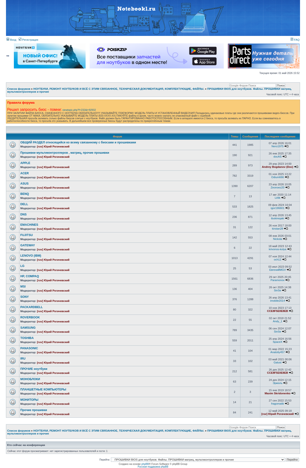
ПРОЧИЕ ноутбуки (33, 369)
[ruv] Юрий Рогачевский (53, 146)
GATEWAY (27, 245)
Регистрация (28, 39)
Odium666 (277, 177)
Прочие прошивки (33, 410)
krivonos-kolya (277, 249)
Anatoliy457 (277, 352)
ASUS (24, 183)
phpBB (145, 464)
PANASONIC (29, 348)
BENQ (24, 194)
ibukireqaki (277, 218)
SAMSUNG (28, 327)
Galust (277, 362)
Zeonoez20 (277, 187)
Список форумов (18, 88)
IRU (22, 358)
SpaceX (277, 341)
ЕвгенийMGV (277, 269)
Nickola (277, 238)
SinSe (277, 290)
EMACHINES (29, 224)
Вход (11, 39)
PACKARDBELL (31, 307)
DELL (24, 204)
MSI (23, 286)
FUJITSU (26, 235)
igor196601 (277, 208)
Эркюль (278, 383)
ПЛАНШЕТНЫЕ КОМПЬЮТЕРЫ (43, 389)
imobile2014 (277, 300)
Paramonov (278, 280)
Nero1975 (278, 146)
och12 (277, 259)
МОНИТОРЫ (29, 399)
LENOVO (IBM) (30, 255)
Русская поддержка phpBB (153, 466)
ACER (24, 173)
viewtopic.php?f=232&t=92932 (79, 110)
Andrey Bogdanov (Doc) (277, 166)
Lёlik (277, 197)
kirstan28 (277, 228)
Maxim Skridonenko (277, 393)
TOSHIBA (27, 338)
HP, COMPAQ (29, 276)
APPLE (25, 163)
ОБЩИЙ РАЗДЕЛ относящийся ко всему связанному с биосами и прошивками (78, 142)
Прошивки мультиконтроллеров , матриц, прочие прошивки (64, 152)
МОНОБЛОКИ (30, 379)
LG (22, 266)
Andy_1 (277, 321)
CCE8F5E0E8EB (277, 311)
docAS (277, 156)
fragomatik (277, 403)
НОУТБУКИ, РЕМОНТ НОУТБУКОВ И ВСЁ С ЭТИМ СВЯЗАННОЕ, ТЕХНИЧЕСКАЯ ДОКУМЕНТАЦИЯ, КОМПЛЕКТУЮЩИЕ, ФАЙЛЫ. (118, 88)
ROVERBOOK (30, 317)
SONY (24, 297)
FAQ (295, 39)
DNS (23, 214)
